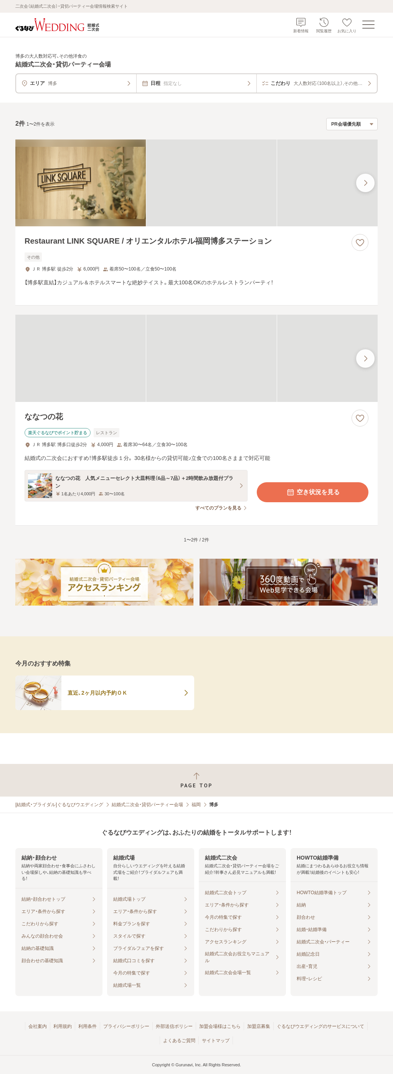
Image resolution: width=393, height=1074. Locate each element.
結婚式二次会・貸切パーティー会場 (147, 804)
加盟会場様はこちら (220, 1026)
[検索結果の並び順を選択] (352, 124)
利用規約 (62, 1026)
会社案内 (37, 1026)
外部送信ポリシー (174, 1026)
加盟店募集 (258, 1026)
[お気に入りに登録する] (360, 242)
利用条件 (87, 1026)
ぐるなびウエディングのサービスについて (320, 1026)
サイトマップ (216, 1040)
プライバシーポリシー (126, 1026)
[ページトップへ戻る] (196, 780)
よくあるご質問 (179, 1040)
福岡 (196, 804)
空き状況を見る (313, 492)
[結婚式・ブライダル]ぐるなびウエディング (59, 804)
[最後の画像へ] (365, 183)
